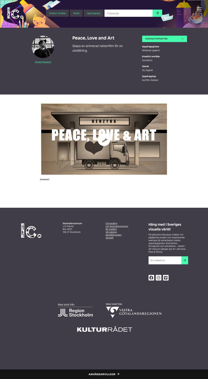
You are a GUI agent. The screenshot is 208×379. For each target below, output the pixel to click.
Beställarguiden (113, 235)
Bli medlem (111, 229)
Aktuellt (109, 237)
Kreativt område (57, 13)
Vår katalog (111, 232)
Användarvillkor (102, 374)
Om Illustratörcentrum (117, 226)
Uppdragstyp (93, 13)
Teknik (76, 13)
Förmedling (111, 223)
